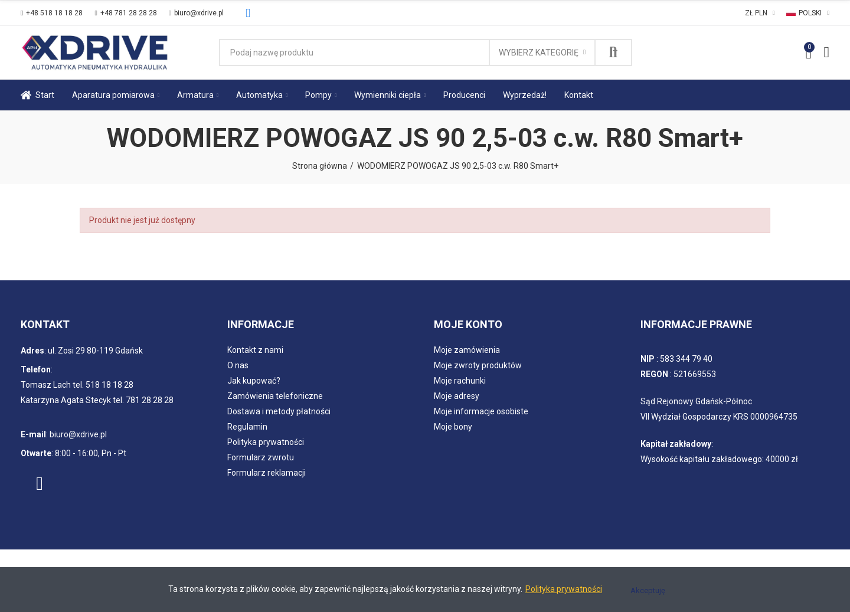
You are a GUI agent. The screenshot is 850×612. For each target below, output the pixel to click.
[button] (52, 13)
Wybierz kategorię (538, 52)
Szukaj (613, 52)
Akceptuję (647, 590)
